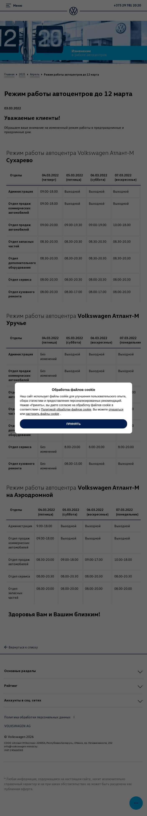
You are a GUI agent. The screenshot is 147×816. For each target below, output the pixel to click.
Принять (73, 424)
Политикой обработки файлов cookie (66, 409)
